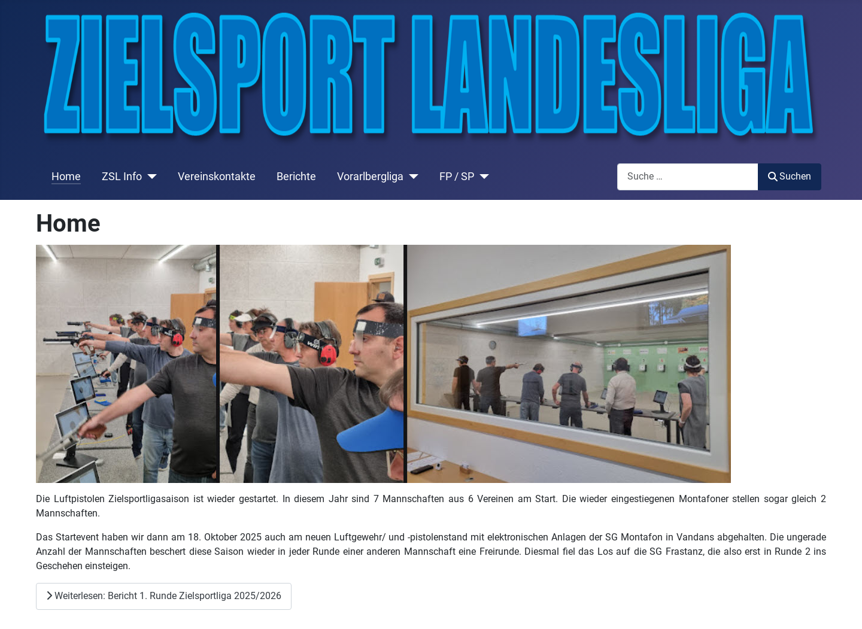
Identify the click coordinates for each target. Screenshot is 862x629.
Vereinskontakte (217, 177)
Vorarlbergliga (370, 177)
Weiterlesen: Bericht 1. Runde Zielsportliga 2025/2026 (163, 595)
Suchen (789, 176)
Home (66, 177)
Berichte (296, 177)
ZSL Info (122, 177)
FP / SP (456, 177)
